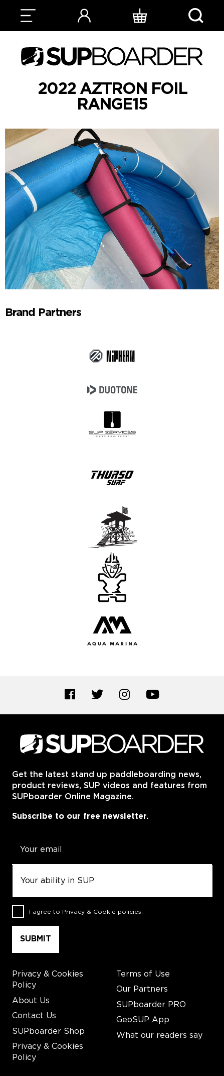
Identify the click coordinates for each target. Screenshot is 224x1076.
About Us (31, 1001)
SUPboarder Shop (48, 1031)
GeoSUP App (142, 1020)
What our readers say (159, 1035)
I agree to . (86, 911)
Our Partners (142, 989)
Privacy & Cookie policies (101, 911)
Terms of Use (143, 974)
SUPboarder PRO (151, 1005)
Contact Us (34, 1016)
